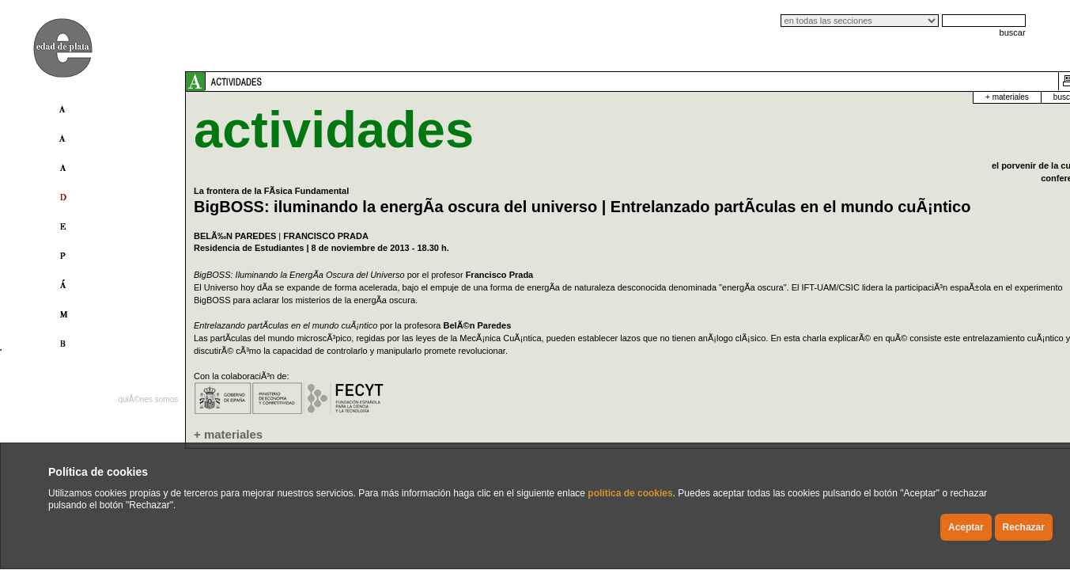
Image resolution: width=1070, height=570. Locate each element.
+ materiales (860, 97)
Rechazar (1024, 527)
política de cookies (630, 493)
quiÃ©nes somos (148, 399)
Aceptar (966, 527)
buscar (1013, 32)
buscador (922, 97)
